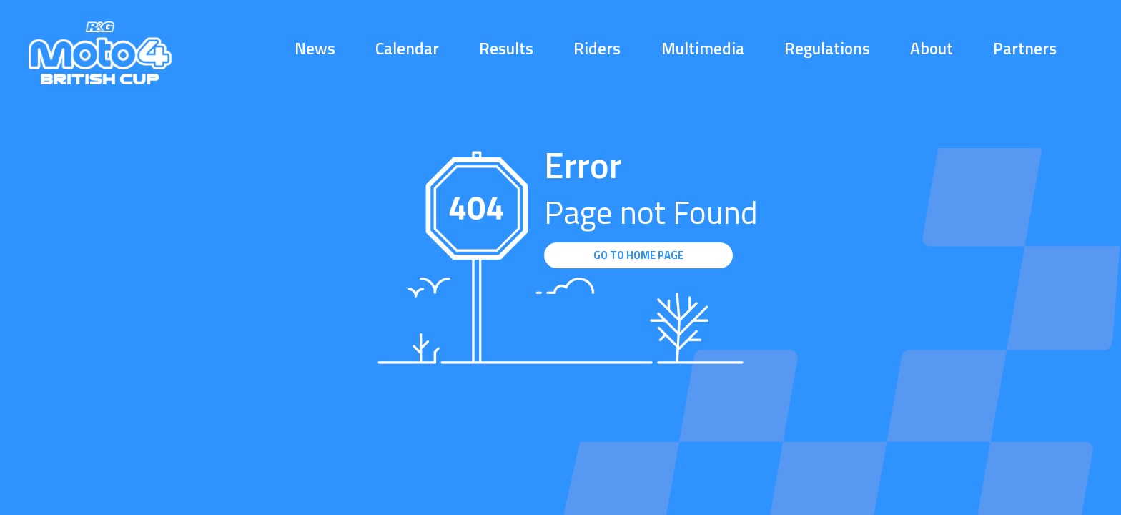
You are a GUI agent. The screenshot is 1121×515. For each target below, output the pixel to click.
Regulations (827, 48)
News (315, 48)
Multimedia (702, 48)
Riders (597, 48)
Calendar (407, 48)
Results (506, 48)
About (931, 48)
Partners (1025, 48)
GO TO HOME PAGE (638, 255)
